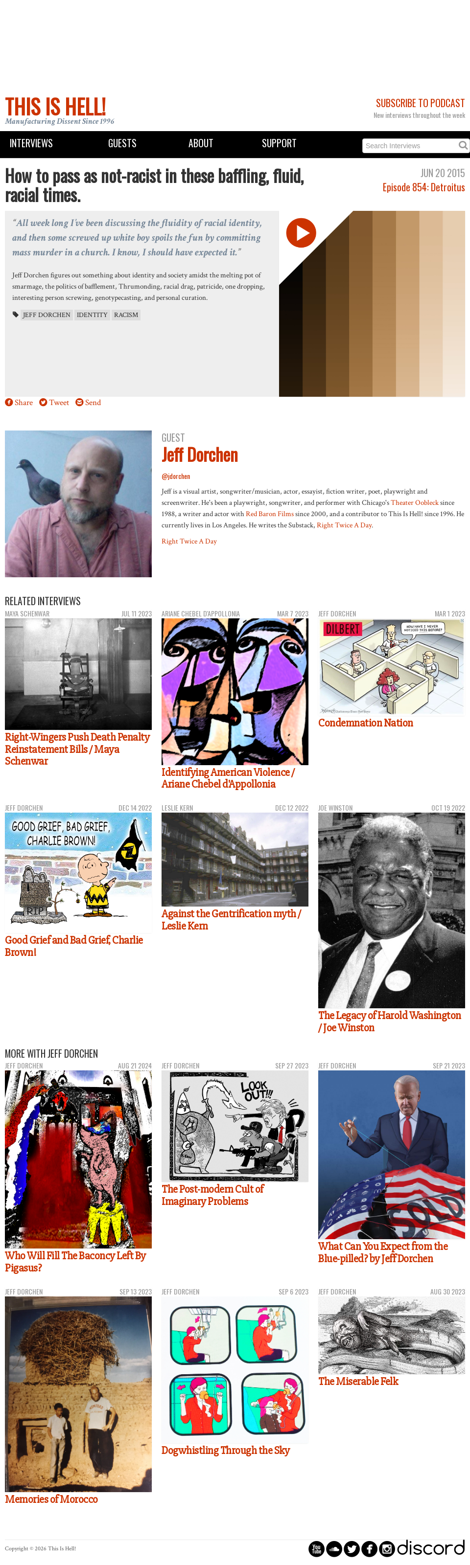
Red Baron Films (270, 514)
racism (126, 315)
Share (24, 402)
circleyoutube (316, 1548)
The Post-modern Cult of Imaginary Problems (212, 1195)
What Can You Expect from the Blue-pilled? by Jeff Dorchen (382, 1253)
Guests (122, 143)
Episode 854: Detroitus (424, 187)
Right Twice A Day (344, 525)
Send (93, 402)
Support (279, 143)
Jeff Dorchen (46, 315)
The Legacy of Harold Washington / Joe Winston (389, 1022)
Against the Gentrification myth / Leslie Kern (231, 920)
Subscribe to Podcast (420, 103)
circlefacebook (369, 1548)
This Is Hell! (55, 106)
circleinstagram (387, 1548)
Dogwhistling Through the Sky (225, 1450)
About (200, 143)
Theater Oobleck (415, 502)
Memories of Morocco (51, 1499)
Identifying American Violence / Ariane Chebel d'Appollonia (228, 779)
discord (431, 1548)
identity (92, 315)
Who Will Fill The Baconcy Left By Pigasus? (75, 1262)
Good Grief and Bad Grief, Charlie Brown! (74, 946)
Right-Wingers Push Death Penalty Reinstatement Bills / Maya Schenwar (77, 749)
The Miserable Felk (358, 1381)
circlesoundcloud (334, 1548)
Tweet (59, 402)
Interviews (31, 143)
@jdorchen (176, 476)
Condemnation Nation (365, 723)
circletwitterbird (352, 1548)
